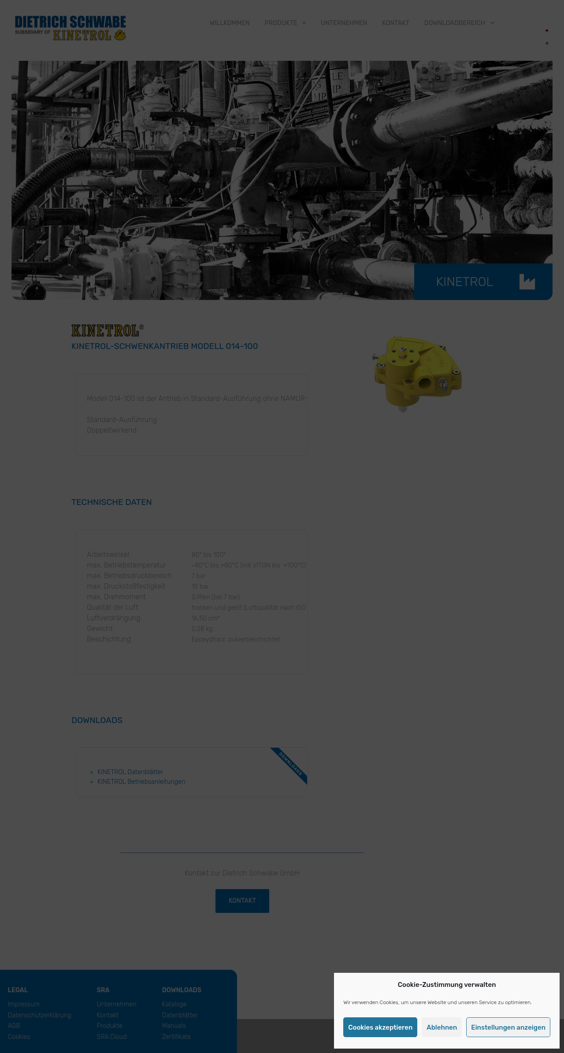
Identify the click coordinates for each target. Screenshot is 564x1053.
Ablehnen (442, 1027)
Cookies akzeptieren (380, 1027)
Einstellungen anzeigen (508, 1027)
